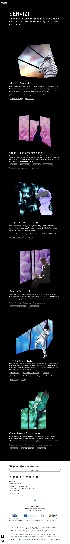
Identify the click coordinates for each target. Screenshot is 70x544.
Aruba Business (14, 382)
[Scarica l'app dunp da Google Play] (33, 477)
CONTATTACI (35, 471)
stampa (25, 170)
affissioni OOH (36, 166)
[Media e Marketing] (35, 80)
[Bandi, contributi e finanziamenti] (35, 291)
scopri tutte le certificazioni (35, 511)
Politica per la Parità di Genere (43, 531)
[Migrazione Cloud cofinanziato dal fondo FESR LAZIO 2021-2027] (35, 516)
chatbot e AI (30, 239)
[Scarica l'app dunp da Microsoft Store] (37, 477)
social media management (45, 448)
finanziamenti (27, 305)
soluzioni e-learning (30, 448)
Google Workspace (15, 375)
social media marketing (39, 95)
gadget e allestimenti (35, 170)
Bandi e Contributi (20, 293)
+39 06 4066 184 (14, 491)
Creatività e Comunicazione (26, 155)
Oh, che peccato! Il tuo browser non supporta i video (35, 59)
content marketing (25, 95)
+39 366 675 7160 (14, 494)
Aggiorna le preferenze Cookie (38, 532)
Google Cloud (46, 375)
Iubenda (23, 382)
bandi (11, 305)
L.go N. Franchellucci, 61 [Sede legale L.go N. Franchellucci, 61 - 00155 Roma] (27, 489)
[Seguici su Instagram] (10, 477)
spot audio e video (29, 98)
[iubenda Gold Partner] (42, 509)
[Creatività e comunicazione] (35, 152)
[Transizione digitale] (35, 360)
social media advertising (16, 98)
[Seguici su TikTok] (20, 477)
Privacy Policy (55, 531)
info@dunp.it (12, 482)
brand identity (13, 166)
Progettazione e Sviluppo (25, 224)
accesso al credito (34, 309)
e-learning (29, 236)
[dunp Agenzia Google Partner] (35, 501)
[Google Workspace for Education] (34, 509)
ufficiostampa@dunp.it (15, 484)
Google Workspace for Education (31, 375)
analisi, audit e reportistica (27, 451)
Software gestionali (40, 236)
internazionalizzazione (39, 305)
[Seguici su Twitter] (23, 477)
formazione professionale (16, 448)
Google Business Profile (48, 378)
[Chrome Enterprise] (36, 509)
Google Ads (36, 378)
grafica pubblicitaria (24, 166)
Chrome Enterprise (14, 378)
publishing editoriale (15, 170)
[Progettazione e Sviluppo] (35, 222)
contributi (18, 305)
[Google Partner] (26, 509)
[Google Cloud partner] (28, 509)
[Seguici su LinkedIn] (17, 477)
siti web (12, 236)
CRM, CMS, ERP (52, 236)
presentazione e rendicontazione (18, 309)
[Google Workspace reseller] (31, 509)
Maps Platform (26, 378)
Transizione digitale (21, 363)
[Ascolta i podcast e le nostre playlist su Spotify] (30, 477)
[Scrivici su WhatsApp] (2, 541)
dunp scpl (22, 528)
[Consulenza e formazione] (35, 433)
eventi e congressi (47, 166)
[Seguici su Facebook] (14, 477)
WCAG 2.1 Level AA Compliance (18, 540)
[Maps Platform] (39, 509)
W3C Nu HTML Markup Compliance (36, 540)
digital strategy (13, 95)
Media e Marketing (21, 83)
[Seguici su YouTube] (27, 477)
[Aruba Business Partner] (44, 509)
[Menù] (67, 3)
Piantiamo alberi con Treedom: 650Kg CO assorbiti (24, 537)
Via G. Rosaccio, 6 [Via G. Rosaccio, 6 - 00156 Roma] (22, 486)
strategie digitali (14, 451)
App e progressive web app (16, 239)
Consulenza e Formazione (25, 436)
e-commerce (20, 236)
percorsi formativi (41, 451)
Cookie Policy (27, 532)
